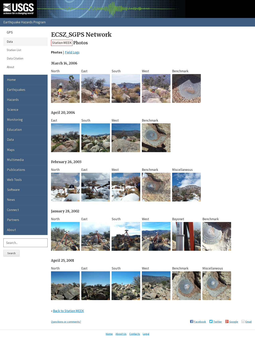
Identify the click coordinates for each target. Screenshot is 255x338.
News (11, 199)
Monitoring (15, 119)
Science (12, 109)
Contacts (134, 334)
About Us (121, 334)
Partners (13, 220)
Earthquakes (16, 89)
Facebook (200, 321)
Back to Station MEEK (68, 311)
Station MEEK (62, 43)
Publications (16, 170)
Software (13, 189)
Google (233, 321)
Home (11, 79)
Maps (11, 150)
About (10, 67)
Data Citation (15, 58)
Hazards (13, 99)
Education (14, 129)
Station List (14, 50)
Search (11, 253)
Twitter (217, 321)
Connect (13, 210)
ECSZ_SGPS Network (81, 34)
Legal (146, 334)
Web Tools (14, 179)
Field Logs (72, 52)
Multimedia (15, 160)
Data (10, 42)
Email (248, 321)
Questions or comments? (66, 321)
